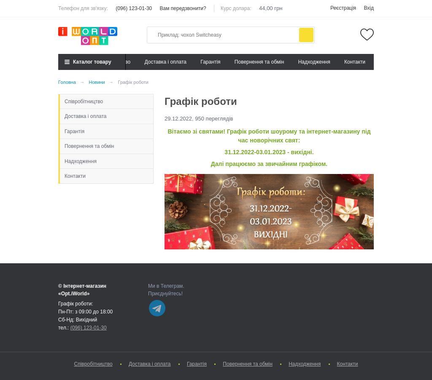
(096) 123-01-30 (134, 8)
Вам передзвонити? (183, 8)
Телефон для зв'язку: (83, 8)
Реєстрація (343, 8)
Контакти (354, 62)
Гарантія (210, 62)
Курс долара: (236, 8)
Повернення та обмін (259, 62)
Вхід (369, 8)
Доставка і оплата (166, 62)
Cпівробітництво (84, 101)
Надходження (314, 62)
